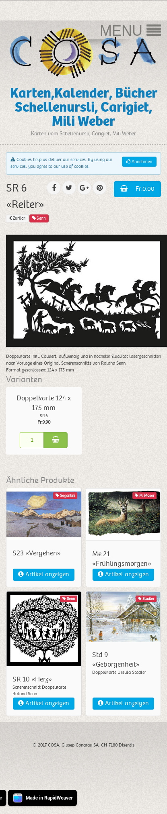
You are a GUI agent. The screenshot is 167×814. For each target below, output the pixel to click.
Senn (39, 218)
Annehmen (139, 162)
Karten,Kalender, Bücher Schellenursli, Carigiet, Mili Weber (83, 107)
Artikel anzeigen (43, 574)
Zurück (17, 218)
